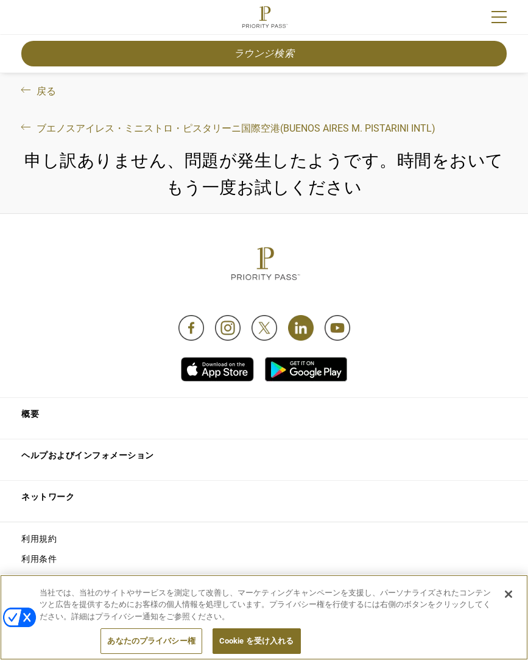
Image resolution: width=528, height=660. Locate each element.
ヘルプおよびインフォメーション (87, 455)
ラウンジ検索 (264, 53)
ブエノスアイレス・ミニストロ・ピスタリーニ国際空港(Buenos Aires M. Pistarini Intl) (227, 128)
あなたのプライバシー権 (151, 640)
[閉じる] (508, 594)
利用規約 (39, 539)
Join (29, 19)
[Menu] (499, 17)
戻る (37, 91)
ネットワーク (47, 497)
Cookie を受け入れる (256, 640)
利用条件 (39, 559)
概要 (30, 414)
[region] (264, 617)
